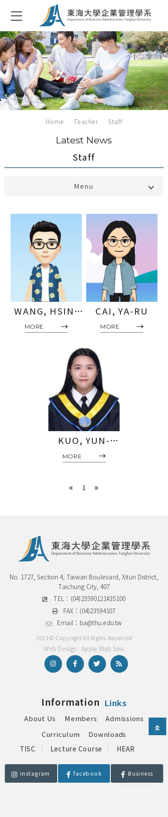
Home (54, 121)
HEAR (126, 748)
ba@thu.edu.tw (101, 622)
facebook (84, 773)
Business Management (137, 776)
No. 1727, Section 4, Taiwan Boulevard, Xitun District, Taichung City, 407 (85, 581)
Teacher (85, 121)
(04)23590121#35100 (98, 598)
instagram (30, 773)
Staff (115, 121)
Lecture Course (76, 748)
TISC (28, 748)
